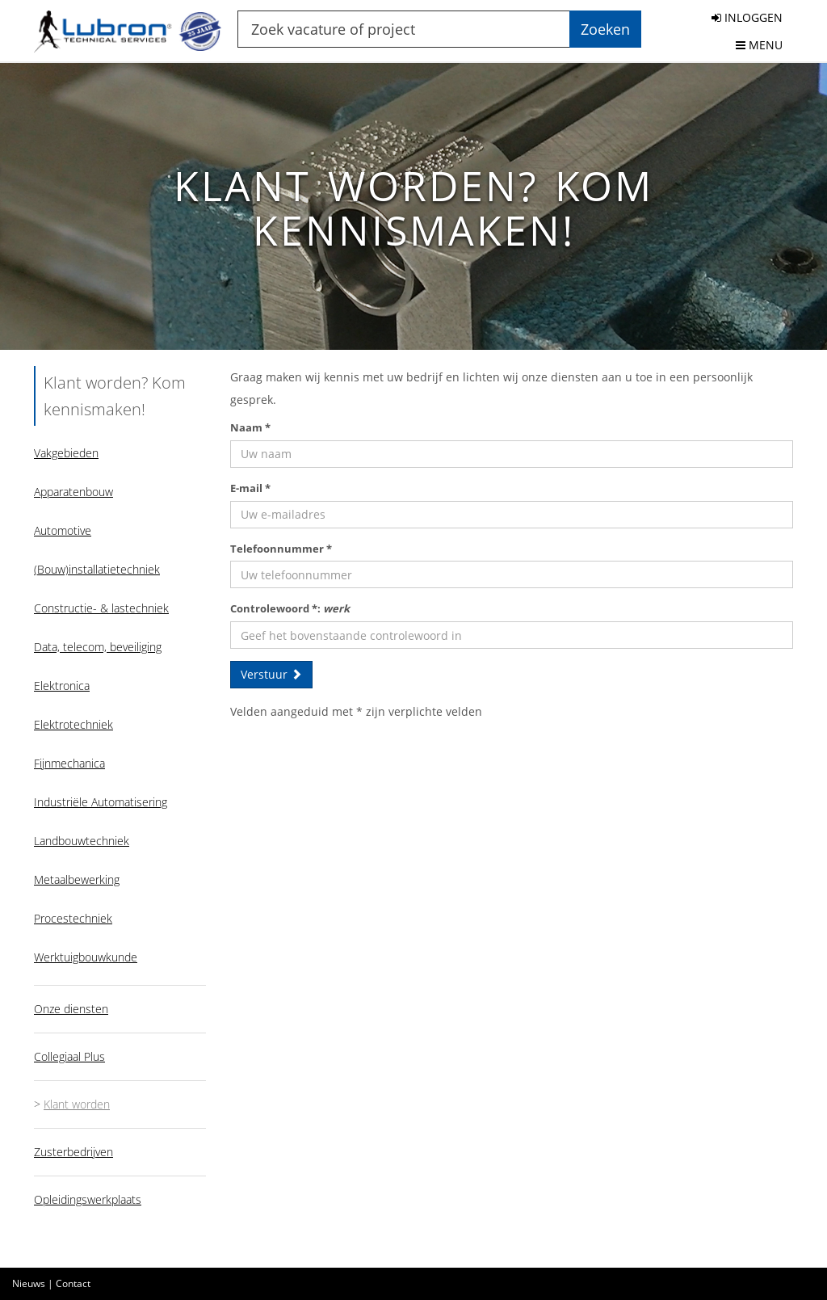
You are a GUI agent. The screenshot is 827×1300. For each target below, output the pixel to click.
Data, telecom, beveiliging (98, 646)
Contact (73, 1283)
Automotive (62, 530)
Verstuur (271, 674)
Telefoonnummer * (281, 548)
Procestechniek (73, 918)
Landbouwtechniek (81, 840)
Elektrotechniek (73, 724)
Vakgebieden (66, 453)
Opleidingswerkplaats (87, 1199)
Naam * (250, 427)
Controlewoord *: (290, 608)
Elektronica (62, 685)
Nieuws (28, 1283)
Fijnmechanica (69, 763)
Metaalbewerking (77, 879)
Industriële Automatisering (100, 802)
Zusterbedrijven (73, 1151)
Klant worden (77, 1104)
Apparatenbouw (73, 491)
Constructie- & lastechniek (101, 608)
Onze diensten (71, 1008)
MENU (759, 45)
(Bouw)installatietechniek (97, 569)
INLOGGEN (747, 17)
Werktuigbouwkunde (85, 957)
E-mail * (250, 488)
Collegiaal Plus (69, 1056)
